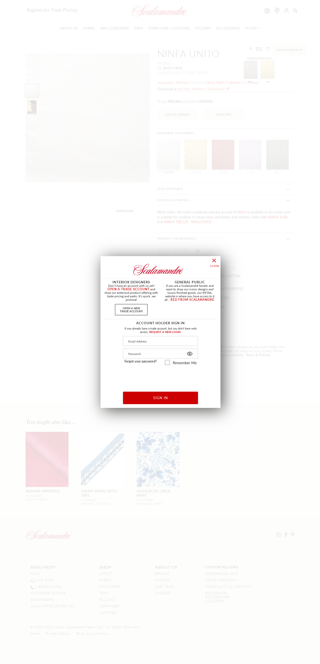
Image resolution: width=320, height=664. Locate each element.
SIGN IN (160, 397)
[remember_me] (167, 362)
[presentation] (160, 376)
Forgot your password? (140, 361)
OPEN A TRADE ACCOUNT (129, 289)
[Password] (160, 353)
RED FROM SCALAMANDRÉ (192, 300)
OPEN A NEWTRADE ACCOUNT (131, 309)
